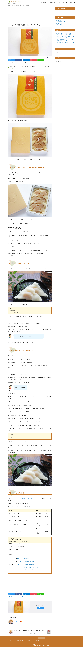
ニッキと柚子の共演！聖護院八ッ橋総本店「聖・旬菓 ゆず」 (22, 5)
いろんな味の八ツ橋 (44, 2)
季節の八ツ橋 (52, 2)
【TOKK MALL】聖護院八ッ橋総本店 (26, 570)
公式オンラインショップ (23, 558)
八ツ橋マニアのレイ (19, 62)
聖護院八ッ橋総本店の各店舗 (23, 498)
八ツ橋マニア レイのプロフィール (69, 2)
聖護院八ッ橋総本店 (13, 596)
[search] (73, 12)
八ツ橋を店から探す (60, 24)
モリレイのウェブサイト (30, 640)
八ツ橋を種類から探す (60, 21)
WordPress (47, 645)
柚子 (20, 596)
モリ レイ (50, 57)
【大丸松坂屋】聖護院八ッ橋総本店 (25, 561)
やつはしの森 (41, 644)
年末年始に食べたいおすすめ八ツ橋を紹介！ (65, 33)
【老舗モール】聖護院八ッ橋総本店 (25, 564)
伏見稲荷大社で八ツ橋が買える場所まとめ (64, 34)
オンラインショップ (36, 498)
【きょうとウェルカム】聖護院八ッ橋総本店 (27, 567)
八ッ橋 (12, 5)
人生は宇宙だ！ (37, 640)
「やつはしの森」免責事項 (20, 640)
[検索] (65, 12)
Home (9, 5)
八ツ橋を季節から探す (60, 23)
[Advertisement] (30, 14)
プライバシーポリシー (11, 640)
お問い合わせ (59, 2)
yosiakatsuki (41, 645)
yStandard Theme (36, 645)
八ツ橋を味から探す (60, 20)
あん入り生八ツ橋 (28, 596)
